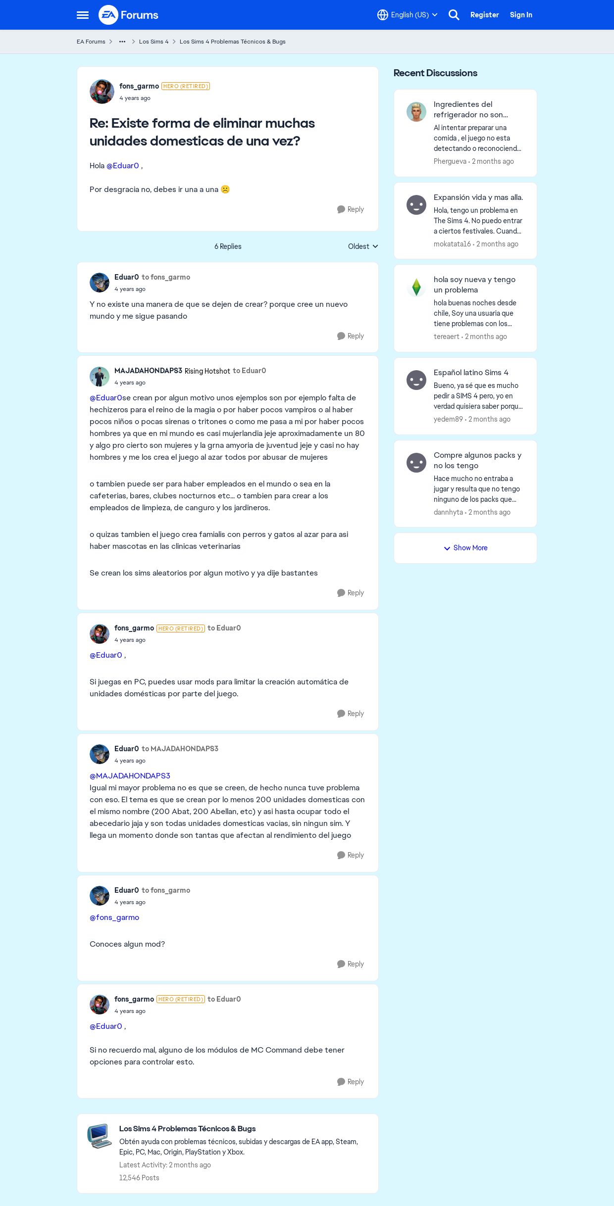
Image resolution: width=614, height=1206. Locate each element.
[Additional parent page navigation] (122, 41)
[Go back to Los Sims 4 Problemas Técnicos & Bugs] (243, 1129)
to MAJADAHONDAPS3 (180, 748)
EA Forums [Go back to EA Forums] (91, 42)
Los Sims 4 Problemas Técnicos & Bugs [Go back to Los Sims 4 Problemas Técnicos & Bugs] (233, 42)
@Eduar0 (122, 165)
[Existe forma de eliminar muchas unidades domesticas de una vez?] (164, 98)
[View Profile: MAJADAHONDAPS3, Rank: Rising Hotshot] (99, 376)
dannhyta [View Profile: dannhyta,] (448, 511)
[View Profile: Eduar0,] (99, 282)
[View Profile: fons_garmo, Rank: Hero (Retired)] (102, 91)
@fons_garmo (114, 917)
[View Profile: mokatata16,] (416, 205)
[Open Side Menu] (83, 14)
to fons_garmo (166, 277)
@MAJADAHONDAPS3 (130, 776)
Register (484, 14)
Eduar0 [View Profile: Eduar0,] (126, 277)
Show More (465, 547)
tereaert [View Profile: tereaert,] (447, 336)
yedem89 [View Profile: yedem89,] (448, 419)
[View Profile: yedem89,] (416, 380)
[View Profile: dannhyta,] (416, 463)
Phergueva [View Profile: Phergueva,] (450, 161)
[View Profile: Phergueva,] (416, 112)
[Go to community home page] (129, 15)
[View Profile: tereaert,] (416, 287)
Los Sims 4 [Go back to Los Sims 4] (154, 42)
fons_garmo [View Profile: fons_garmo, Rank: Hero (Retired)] (139, 86)
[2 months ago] (491, 161)
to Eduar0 (249, 370)
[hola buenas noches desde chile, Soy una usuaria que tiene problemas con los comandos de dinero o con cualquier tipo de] (479, 313)
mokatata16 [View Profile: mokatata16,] (452, 243)
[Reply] (350, 209)
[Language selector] (407, 15)
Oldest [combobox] (363, 247)
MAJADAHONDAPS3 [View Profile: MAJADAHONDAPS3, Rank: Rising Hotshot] (148, 370)
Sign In (521, 14)
